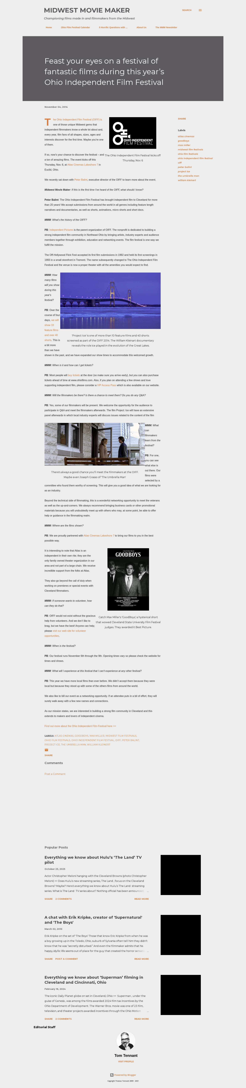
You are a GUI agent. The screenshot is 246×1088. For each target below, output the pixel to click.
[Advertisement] (98, 806)
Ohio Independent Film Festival (74, 119)
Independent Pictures (61, 230)
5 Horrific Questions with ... (111, 27)
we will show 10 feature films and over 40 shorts (52, 330)
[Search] (186, 10)
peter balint (185, 167)
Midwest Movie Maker (87, 10)
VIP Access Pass (106, 385)
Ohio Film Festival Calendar (73, 27)
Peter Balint (80, 179)
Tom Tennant (125, 1055)
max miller (184, 145)
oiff (180, 162)
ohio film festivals (188, 154)
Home (47, 27)
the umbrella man (188, 175)
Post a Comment (55, 774)
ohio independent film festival (195, 158)
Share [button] (182, 118)
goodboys (183, 140)
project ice (184, 171)
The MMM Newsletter (164, 27)
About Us (139, 27)
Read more (141, 899)
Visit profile (126, 1061)
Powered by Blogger (123, 1074)
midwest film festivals (190, 149)
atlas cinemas (186, 136)
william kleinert (187, 180)
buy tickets (74, 375)
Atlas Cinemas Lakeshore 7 (82, 164)
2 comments (63, 899)
